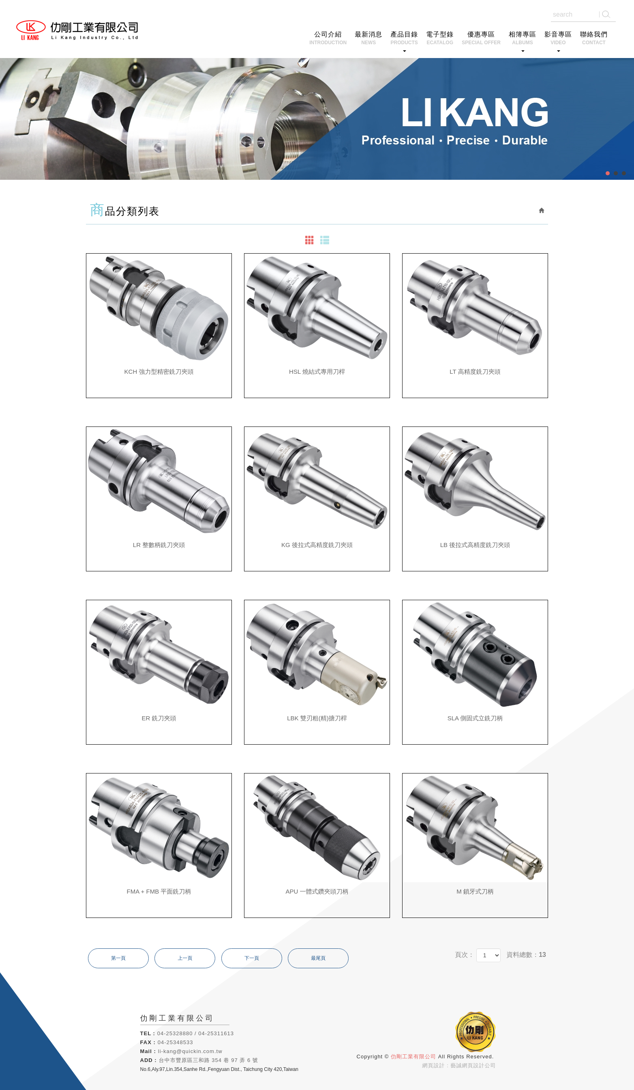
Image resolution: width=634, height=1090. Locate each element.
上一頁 (185, 958)
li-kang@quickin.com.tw (190, 1051)
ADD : (148, 1060)
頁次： (464, 954)
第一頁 (118, 958)
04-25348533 (175, 1042)
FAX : (148, 1042)
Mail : (148, 1051)
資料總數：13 (526, 954)
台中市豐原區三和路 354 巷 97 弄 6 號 (208, 1060)
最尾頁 (318, 958)
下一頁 (251, 958)
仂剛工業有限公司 (79, 30)
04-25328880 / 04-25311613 (195, 1033)
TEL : (147, 1033)
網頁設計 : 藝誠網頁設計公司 (459, 1065)
